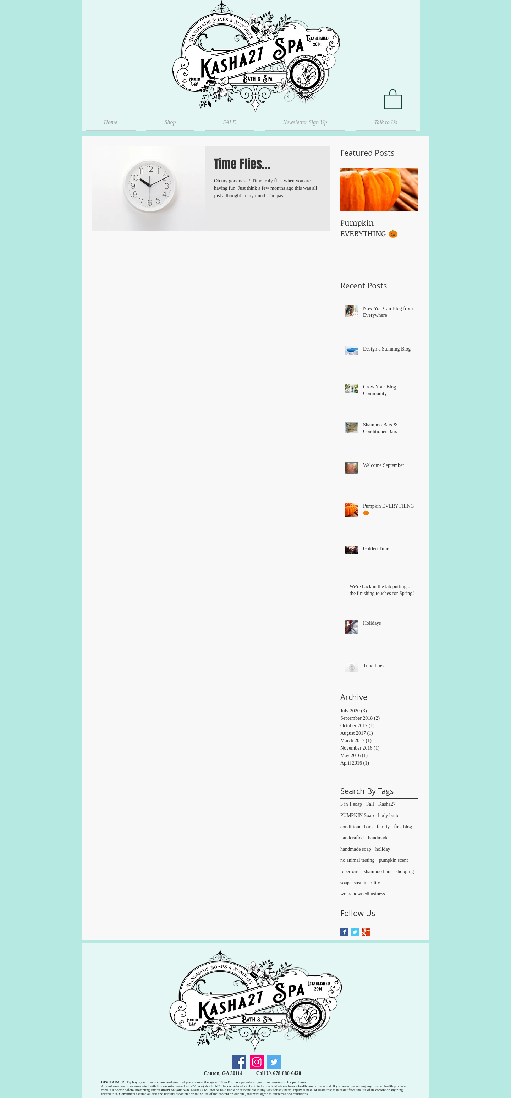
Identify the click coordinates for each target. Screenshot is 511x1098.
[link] (393, 98)
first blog (403, 826)
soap (345, 882)
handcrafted (352, 837)
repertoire (349, 871)
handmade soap (355, 849)
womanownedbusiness (362, 893)
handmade (378, 837)
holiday (382, 849)
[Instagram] (257, 1062)
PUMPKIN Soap (357, 815)
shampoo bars (377, 871)
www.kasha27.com (189, 1086)
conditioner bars (356, 826)
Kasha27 (387, 804)
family (383, 826)
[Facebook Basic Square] (344, 932)
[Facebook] (239, 1062)
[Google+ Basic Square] (366, 932)
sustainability (367, 882)
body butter (389, 815)
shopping (405, 871)
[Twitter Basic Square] (355, 932)
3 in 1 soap (351, 804)
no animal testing (357, 860)
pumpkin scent (393, 860)
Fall (370, 804)
